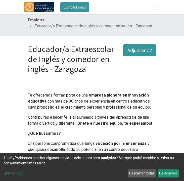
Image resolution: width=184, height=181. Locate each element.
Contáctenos (75, 7)
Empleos (36, 20)
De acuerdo (168, 173)
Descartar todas (142, 173)
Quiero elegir (14, 173)
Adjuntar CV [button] (139, 50)
